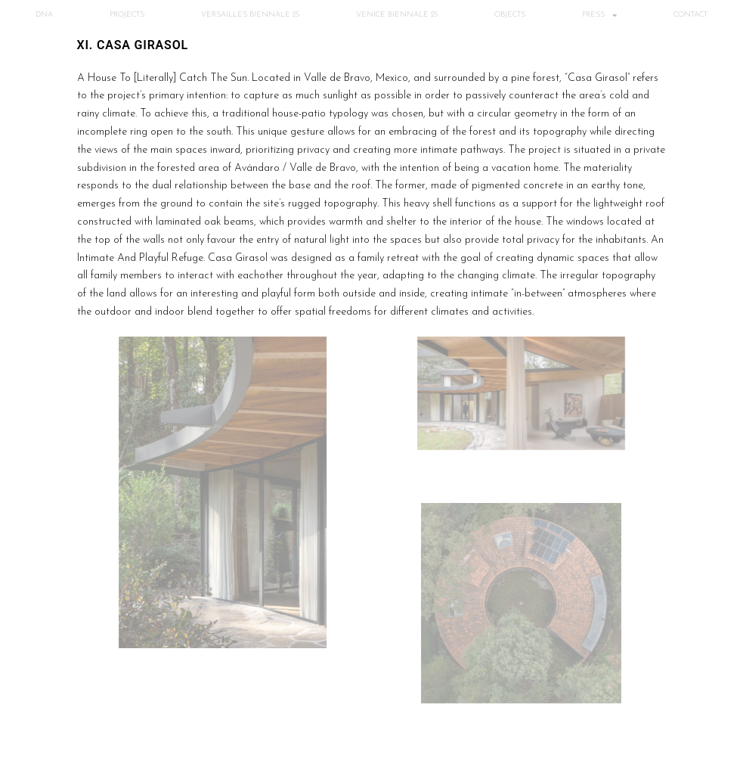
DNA (44, 15)
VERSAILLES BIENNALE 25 (250, 15)
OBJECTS (509, 15)
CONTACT (690, 15)
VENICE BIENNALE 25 (397, 15)
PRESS (599, 15)
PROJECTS (127, 15)
